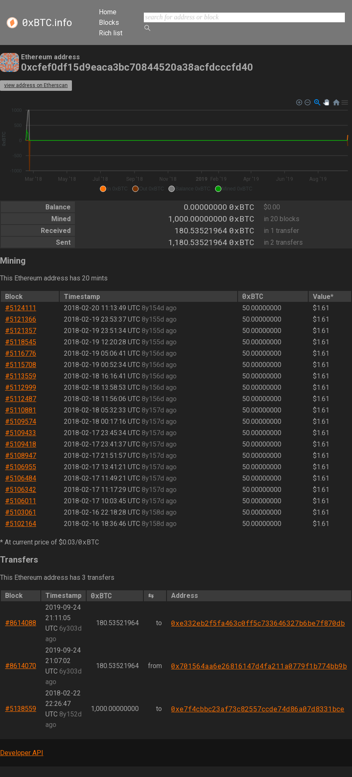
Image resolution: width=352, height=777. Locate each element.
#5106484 (20, 478)
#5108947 (20, 456)
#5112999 (20, 387)
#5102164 (20, 524)
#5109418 (20, 444)
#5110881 (20, 410)
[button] (114, 188)
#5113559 (20, 376)
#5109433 (20, 433)
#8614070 (20, 666)
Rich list (110, 33)
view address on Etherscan (36, 85)
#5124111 (20, 308)
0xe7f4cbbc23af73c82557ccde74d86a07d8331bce (257, 708)
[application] (176, 146)
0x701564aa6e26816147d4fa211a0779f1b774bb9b (259, 665)
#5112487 (20, 399)
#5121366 (20, 319)
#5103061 (20, 512)
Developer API (21, 753)
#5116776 (20, 353)
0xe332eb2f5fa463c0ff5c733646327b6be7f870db (258, 622)
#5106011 (20, 501)
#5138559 (20, 709)
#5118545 (20, 342)
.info (47, 22)
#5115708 (20, 365)
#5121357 (20, 331)
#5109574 (20, 422)
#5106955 (20, 467)
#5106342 (20, 490)
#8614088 (20, 623)
